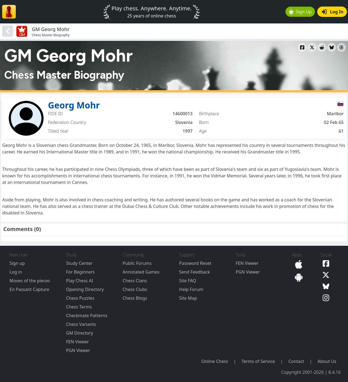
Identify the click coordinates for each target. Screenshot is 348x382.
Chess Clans (135, 281)
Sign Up (300, 12)
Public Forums (137, 263)
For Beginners (80, 272)
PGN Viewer (78, 350)
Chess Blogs (135, 298)
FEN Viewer (77, 342)
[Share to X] (312, 47)
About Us (326, 361)
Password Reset (195, 263)
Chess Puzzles (80, 298)
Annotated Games (141, 272)
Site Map (188, 298)
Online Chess (214, 361)
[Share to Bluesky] (331, 47)
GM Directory (79, 333)
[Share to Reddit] (321, 47)
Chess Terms (79, 307)
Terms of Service (258, 361)
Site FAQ (187, 281)
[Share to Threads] (341, 47)
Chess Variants (81, 324)
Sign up (17, 263)
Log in (16, 272)
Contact (296, 361)
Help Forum (191, 289)
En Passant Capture (29, 289)
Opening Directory (85, 289)
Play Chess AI (79, 281)
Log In (332, 12)
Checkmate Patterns (86, 316)
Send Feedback (194, 272)
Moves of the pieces (30, 281)
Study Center (79, 263)
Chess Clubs (135, 289)
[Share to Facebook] (302, 47)
